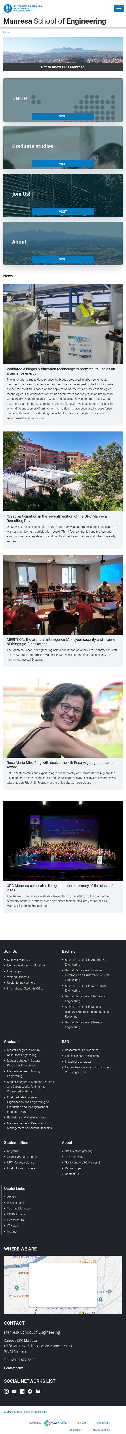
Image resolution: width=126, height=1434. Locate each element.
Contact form (13, 1368)
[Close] (119, 8)
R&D (65, 1041)
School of (54, 21)
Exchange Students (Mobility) (26, 965)
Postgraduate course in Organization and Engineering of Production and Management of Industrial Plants (28, 1105)
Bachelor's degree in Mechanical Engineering (85, 999)
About (67, 1142)
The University (74, 1157)
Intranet (12, 1231)
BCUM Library (16, 1214)
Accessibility (103, 1422)
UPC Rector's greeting (79, 1151)
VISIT (63, 116)
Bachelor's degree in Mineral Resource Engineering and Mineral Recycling (87, 1011)
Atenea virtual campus (21, 1157)
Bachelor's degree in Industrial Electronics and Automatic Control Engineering (87, 975)
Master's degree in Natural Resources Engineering (24, 1052)
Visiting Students (18, 977)
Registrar (13, 1151)
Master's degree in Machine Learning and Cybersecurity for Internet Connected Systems (30, 1086)
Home (6, 32)
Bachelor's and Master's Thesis (27, 1117)
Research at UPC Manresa (82, 1050)
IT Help (11, 1225)
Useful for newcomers (21, 982)
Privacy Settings (101, 1429)
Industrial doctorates (78, 1061)
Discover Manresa (18, 959)
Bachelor (69, 951)
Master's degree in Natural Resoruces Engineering (24, 1063)
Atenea (11, 1197)
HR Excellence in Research (82, 1056)
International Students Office (25, 988)
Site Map (82, 1422)
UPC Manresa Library (20, 1162)
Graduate (12, 1041)
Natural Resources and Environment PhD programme (88, 1070)
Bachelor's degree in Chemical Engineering (84, 1025)
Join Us (10, 951)
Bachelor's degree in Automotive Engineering (85, 962)
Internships (14, 971)
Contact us (72, 1174)
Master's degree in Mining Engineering (23, 1074)
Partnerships (73, 1168)
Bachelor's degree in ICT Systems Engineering (86, 988)
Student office (16, 1142)
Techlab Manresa (18, 1208)
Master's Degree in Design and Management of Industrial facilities (29, 1126)
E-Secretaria (15, 1203)
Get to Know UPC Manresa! (82, 1162)
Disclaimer (75, 1429)
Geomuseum (15, 1220)
